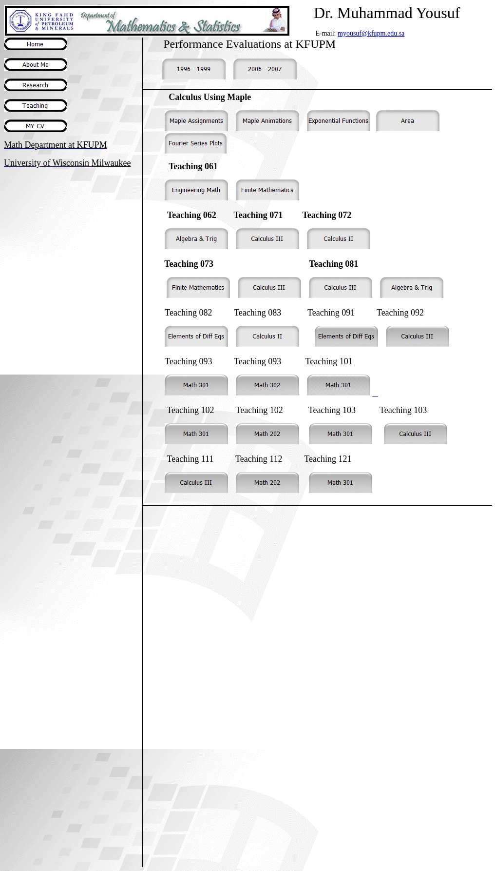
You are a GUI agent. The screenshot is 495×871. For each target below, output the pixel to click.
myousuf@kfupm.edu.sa (371, 33)
